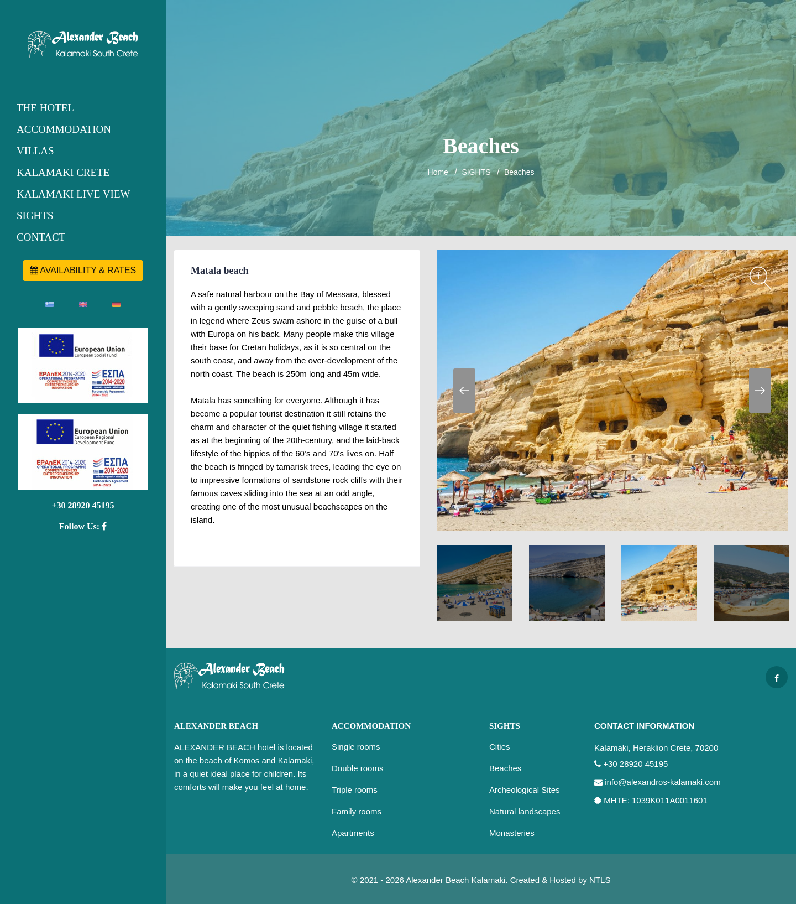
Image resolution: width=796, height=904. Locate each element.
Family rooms (356, 811)
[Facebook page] (777, 677)
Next (760, 390)
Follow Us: (83, 526)
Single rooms (356, 746)
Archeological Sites (524, 789)
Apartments (353, 833)
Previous (464, 390)
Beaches (519, 172)
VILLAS (35, 151)
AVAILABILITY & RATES (83, 270)
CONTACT (41, 237)
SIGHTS (35, 215)
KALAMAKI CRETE (63, 172)
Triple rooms (355, 789)
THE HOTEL (45, 107)
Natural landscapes (524, 811)
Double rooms (357, 768)
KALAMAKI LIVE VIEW (73, 194)
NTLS (599, 880)
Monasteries (512, 833)
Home (438, 172)
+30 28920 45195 (82, 505)
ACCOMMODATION (64, 129)
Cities (499, 746)
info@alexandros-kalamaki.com (662, 782)
